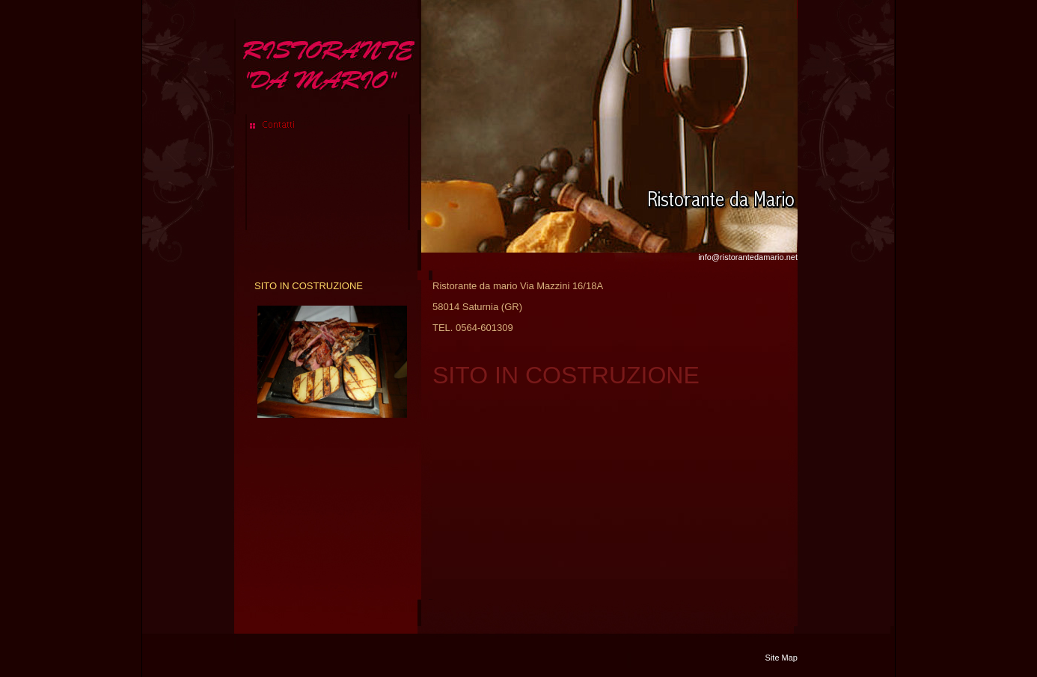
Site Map (781, 657)
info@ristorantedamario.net (748, 257)
